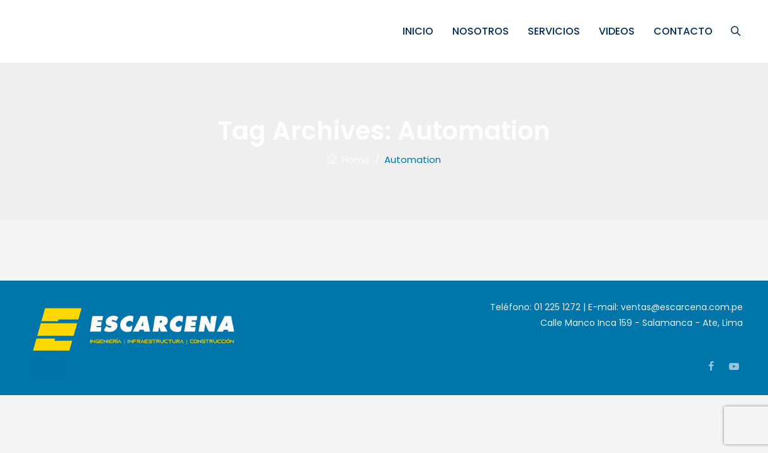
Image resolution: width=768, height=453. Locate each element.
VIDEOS (619, 31)
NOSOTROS (482, 31)
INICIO (419, 31)
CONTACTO (685, 31)
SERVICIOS (556, 31)
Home (348, 159)
